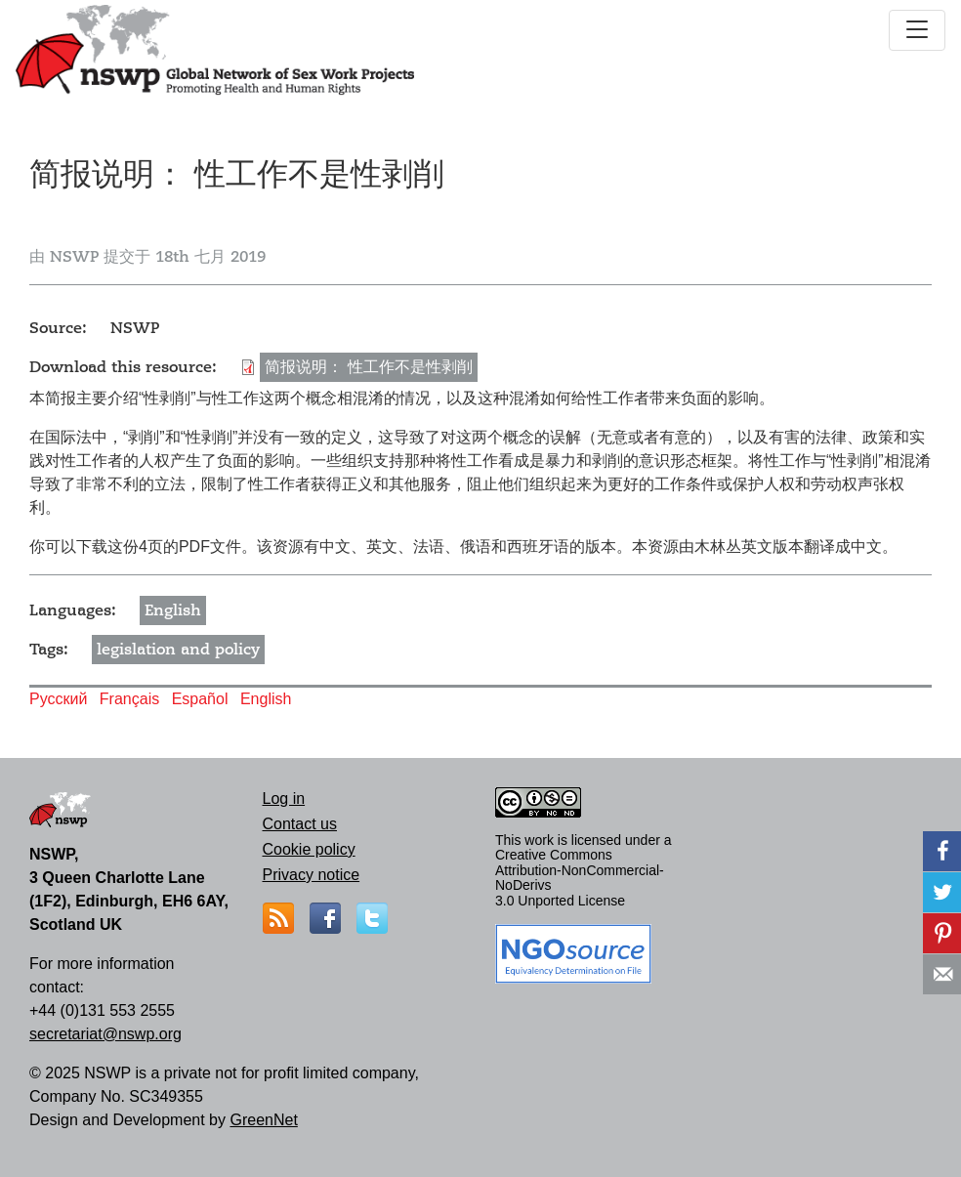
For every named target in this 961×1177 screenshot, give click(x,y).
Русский (58, 699)
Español (200, 699)
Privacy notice (311, 874)
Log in (284, 798)
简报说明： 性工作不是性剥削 (369, 367)
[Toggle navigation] (917, 30)
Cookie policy (309, 849)
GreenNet (263, 1120)
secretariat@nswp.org (105, 1034)
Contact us (300, 824)
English (173, 610)
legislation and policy (178, 649)
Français (129, 699)
